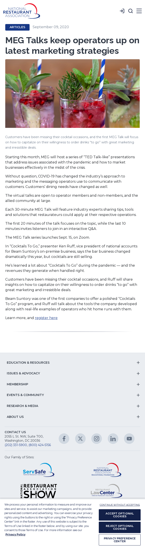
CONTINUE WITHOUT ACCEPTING (120, 505)
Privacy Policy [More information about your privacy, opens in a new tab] (15, 534)
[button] (130, 11)
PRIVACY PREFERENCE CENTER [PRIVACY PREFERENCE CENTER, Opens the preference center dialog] (120, 540)
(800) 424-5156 (39, 445)
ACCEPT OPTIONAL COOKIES (120, 515)
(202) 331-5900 (16, 445)
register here (46, 318)
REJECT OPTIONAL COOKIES (120, 527)
